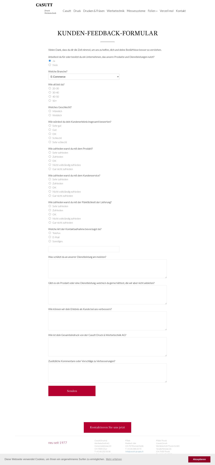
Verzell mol (167, 10)
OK (54, 133)
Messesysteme (136, 10)
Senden (72, 391)
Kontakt (181, 10)
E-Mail (55, 237)
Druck (77, 10)
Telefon (56, 232)
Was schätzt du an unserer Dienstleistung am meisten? (77, 256)
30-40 (55, 92)
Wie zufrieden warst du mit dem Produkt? (70, 148)
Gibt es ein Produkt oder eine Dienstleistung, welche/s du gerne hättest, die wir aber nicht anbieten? (101, 282)
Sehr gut (56, 125)
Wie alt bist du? (56, 84)
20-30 (55, 88)
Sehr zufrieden (60, 152)
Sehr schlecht (59, 142)
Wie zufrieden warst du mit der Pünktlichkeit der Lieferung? (79, 202)
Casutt (67, 10)
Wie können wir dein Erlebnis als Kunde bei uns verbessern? (80, 309)
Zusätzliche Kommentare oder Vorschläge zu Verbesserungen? (81, 361)
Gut (54, 129)
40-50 (55, 96)
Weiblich (57, 115)
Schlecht (57, 137)
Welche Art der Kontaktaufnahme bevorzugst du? (74, 229)
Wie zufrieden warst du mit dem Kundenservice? (74, 175)
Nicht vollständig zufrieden (66, 164)
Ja (53, 60)
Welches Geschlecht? (59, 107)
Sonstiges (57, 241)
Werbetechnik (115, 10)
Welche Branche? (57, 71)
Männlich (57, 111)
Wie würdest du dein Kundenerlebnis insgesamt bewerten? (79, 121)
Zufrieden (57, 156)
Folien (152, 10)
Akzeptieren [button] (199, 459)
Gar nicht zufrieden (62, 168)
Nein (55, 64)
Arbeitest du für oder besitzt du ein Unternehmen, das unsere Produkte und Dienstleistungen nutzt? (101, 56)
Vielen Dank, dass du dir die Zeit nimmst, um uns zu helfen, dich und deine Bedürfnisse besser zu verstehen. (104, 49)
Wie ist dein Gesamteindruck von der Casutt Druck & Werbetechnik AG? (87, 334)
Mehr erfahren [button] (114, 459)
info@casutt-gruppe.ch (134, 451)
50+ (54, 100)
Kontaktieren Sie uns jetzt (107, 427)
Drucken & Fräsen (93, 10)
